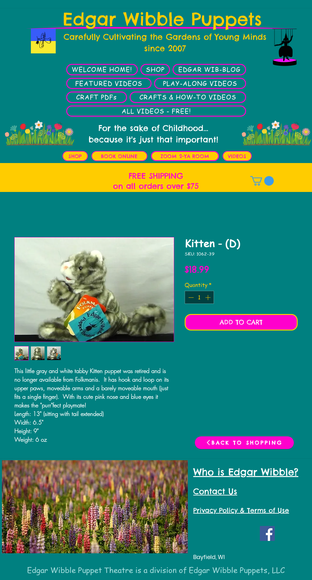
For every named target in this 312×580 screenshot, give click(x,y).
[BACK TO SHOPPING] (244, 442)
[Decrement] (190, 297)
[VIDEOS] (237, 156)
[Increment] (208, 297)
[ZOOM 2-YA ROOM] (185, 156)
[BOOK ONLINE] (119, 156)
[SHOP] (75, 156)
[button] (262, 181)
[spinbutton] (199, 297)
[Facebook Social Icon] (267, 533)
